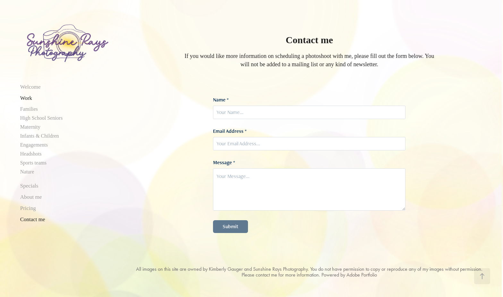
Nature (27, 171)
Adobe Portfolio (361, 275)
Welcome (30, 87)
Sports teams (33, 162)
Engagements (34, 145)
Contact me (32, 219)
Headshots (31, 154)
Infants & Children (39, 136)
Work (26, 98)
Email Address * (230, 131)
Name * (221, 99)
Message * (224, 162)
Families (29, 109)
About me (31, 197)
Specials (29, 186)
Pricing (28, 208)
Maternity (30, 127)
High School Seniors (41, 118)
